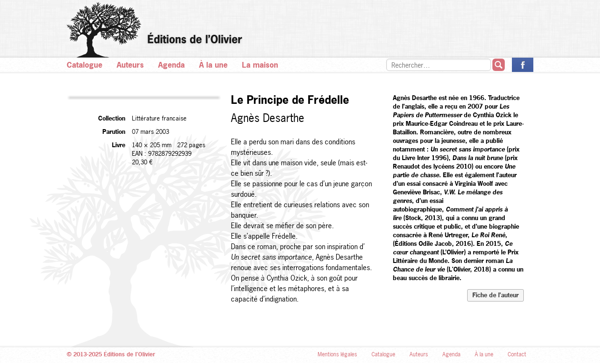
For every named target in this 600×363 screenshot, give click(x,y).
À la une (213, 65)
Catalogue (84, 65)
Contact (517, 354)
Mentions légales (337, 354)
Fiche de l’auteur (495, 295)
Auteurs (130, 65)
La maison (260, 65)
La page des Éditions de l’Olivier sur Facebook (522, 65)
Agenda (171, 65)
